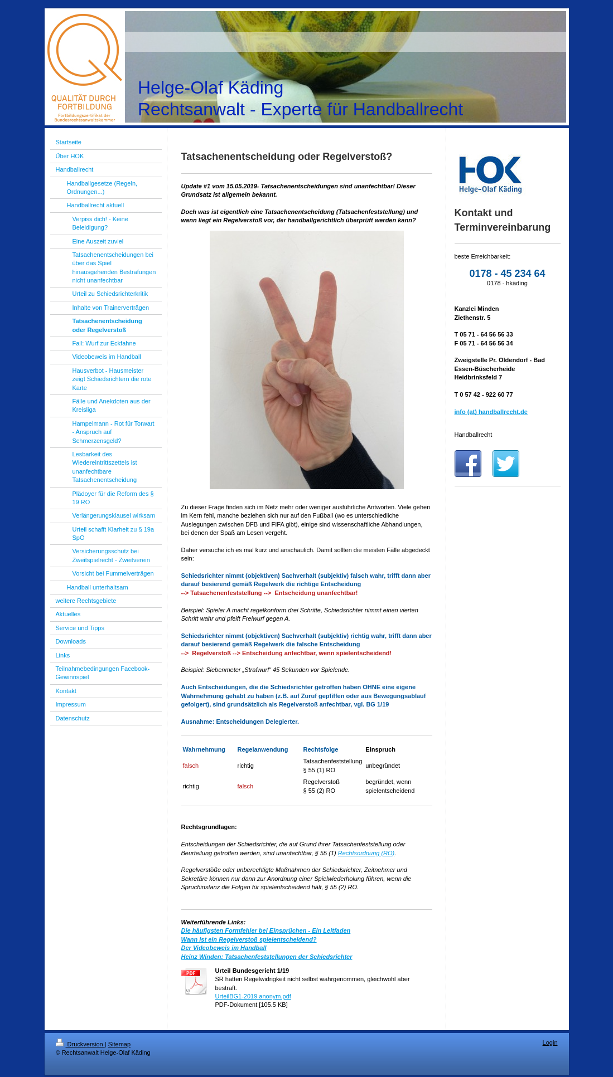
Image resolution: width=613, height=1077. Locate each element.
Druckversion (80, 1044)
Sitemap (119, 1044)
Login (550, 1042)
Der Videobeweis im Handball (224, 947)
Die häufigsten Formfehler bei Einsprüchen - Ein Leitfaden (266, 930)
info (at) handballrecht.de (491, 411)
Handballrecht (474, 434)
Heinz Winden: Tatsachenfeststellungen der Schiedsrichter (267, 956)
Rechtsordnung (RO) (366, 853)
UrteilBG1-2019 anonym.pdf (253, 996)
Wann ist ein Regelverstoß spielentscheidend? (249, 939)
